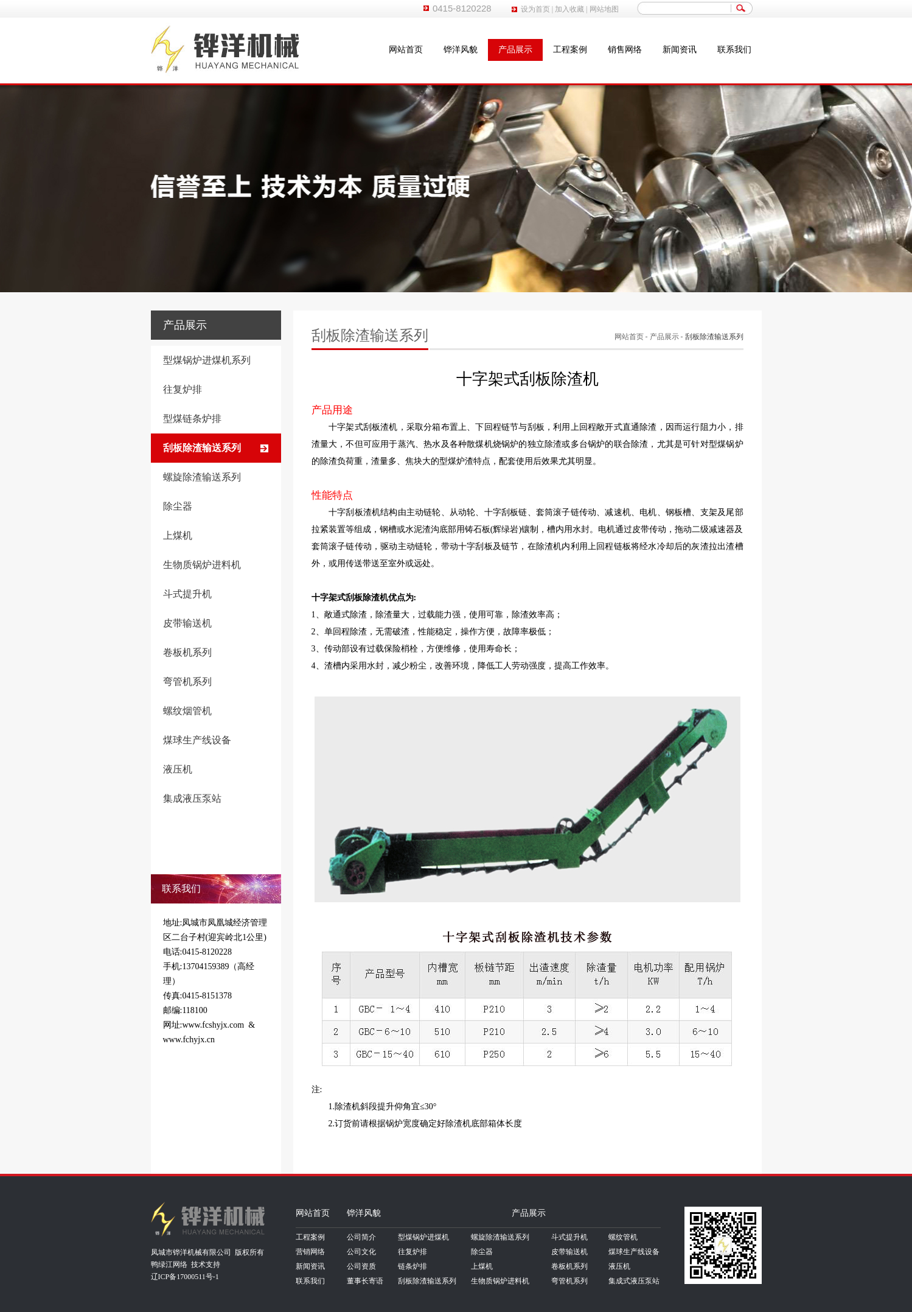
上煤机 (177, 535)
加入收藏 (569, 9)
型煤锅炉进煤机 (423, 1237)
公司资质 (361, 1266)
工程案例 (570, 49)
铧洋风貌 (461, 49)
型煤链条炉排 (192, 418)
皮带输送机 (187, 623)
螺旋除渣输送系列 (202, 477)
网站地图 (604, 9)
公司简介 (361, 1237)
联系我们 (734, 49)
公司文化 (361, 1251)
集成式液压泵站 (634, 1281)
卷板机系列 (187, 652)
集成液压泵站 (192, 798)
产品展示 (515, 49)
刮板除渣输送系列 (202, 448)
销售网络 (625, 49)
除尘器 (177, 506)
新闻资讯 (680, 49)
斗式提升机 (187, 594)
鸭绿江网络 (169, 1264)
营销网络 (310, 1251)
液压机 (177, 769)
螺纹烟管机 (187, 711)
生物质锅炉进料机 (202, 565)
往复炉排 (182, 389)
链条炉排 (412, 1266)
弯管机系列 (187, 681)
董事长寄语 (365, 1281)
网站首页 (406, 49)
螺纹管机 (623, 1237)
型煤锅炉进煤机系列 (207, 360)
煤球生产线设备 (197, 740)
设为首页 (535, 9)
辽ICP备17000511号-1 (185, 1276)
